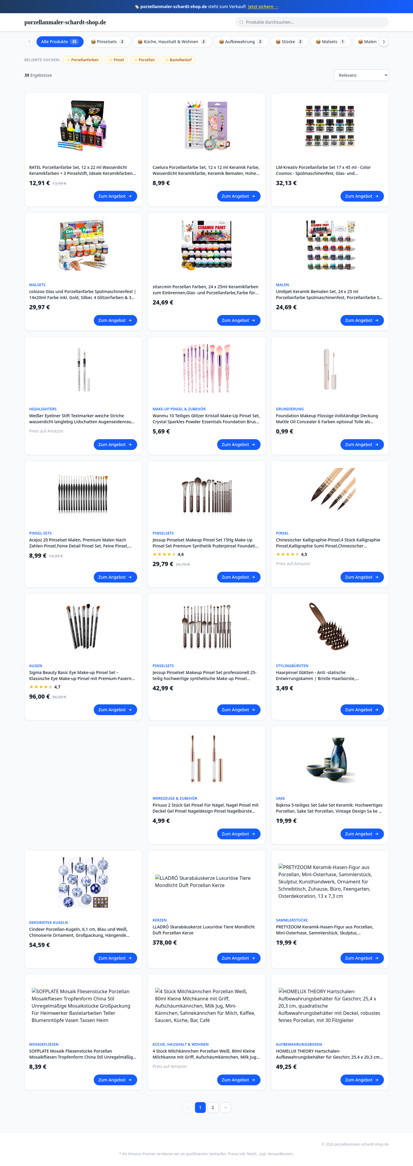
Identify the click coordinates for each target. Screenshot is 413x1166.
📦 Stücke (290, 42)
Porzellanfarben (82, 59)
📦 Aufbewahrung (241, 42)
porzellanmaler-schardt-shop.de (65, 22)
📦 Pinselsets (108, 42)
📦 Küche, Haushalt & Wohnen (172, 42)
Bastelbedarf (178, 59)
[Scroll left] (29, 41)
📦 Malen (371, 42)
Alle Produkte (60, 42)
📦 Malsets (331, 42)
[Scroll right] (384, 41)
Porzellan (144, 59)
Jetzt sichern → (263, 6)
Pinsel (116, 59)
